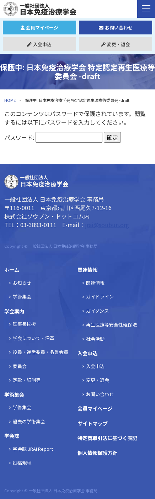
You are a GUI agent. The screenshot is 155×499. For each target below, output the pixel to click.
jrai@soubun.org (107, 224)
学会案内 (14, 311)
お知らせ (22, 282)
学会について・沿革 (33, 338)
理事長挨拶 (24, 323)
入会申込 (39, 44)
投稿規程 (22, 462)
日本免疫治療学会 (44, 9)
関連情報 (87, 269)
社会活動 (95, 338)
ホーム (11, 269)
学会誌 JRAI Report (33, 448)
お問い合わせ (116, 27)
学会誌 (11, 435)
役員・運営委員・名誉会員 (40, 352)
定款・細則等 (27, 380)
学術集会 (22, 296)
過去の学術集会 (29, 421)
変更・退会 (115, 44)
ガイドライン (100, 296)
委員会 (20, 366)
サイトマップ (92, 423)
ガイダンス (97, 310)
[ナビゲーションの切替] (146, 9)
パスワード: (53, 137)
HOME (10, 100)
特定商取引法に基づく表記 (107, 438)
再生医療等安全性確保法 (111, 324)
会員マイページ (39, 27)
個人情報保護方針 (97, 452)
